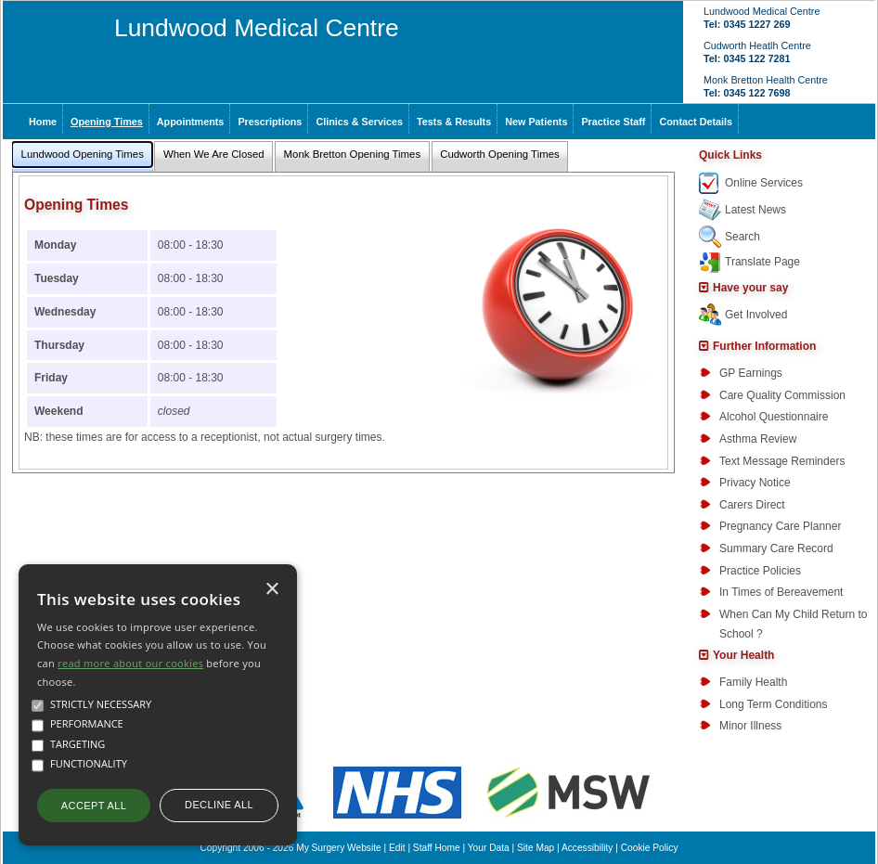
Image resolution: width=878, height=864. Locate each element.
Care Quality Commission (782, 395)
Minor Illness (750, 725)
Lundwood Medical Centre (256, 28)
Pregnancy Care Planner (780, 526)
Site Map (535, 848)
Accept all (93, 805)
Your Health (743, 655)
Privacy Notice (755, 482)
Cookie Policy (649, 848)
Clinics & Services (359, 121)
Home (43, 121)
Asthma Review (757, 438)
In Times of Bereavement (781, 592)
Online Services (764, 182)
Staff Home (436, 848)
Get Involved (756, 314)
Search (742, 236)
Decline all (219, 804)
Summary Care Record (776, 548)
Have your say (750, 287)
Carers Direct (752, 504)
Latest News (755, 209)
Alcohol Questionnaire (773, 416)
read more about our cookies (130, 663)
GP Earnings (750, 373)
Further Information (764, 346)
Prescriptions (270, 121)
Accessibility (587, 848)
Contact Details (695, 121)
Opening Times (107, 121)
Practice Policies (760, 570)
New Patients (536, 121)
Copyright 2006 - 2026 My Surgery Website (290, 848)
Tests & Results (454, 121)
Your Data (489, 848)
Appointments (191, 121)
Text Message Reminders (782, 461)
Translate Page (762, 261)
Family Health (753, 682)
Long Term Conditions (773, 704)
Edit (397, 848)
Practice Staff (613, 121)
